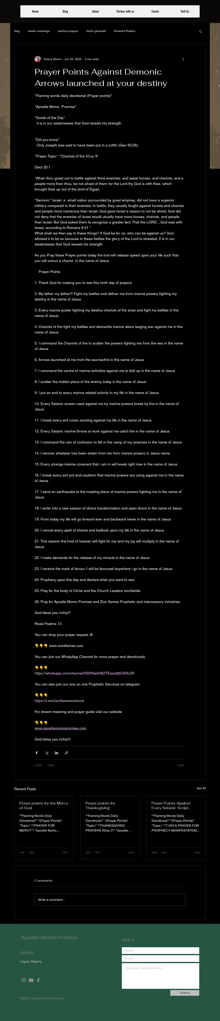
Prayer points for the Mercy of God (43, 805)
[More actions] (182, 59)
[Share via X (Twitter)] (46, 753)
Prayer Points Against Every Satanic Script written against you (171, 805)
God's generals (96, 31)
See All (201, 788)
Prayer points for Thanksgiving (100, 805)
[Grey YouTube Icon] (31, 980)
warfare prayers (68, 31)
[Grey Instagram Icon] (23, 980)
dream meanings (39, 31)
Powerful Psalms (124, 31)
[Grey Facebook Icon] (38, 980)
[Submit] (184, 993)
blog (17, 31)
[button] (200, 31)
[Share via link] (66, 753)
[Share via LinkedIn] (56, 753)
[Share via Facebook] (36, 753)
